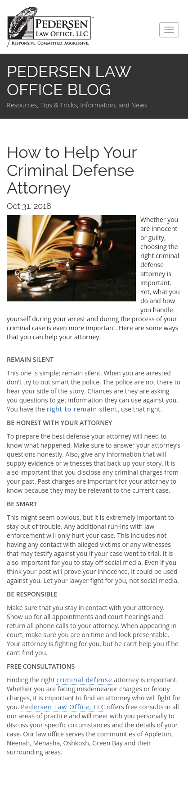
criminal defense (84, 679)
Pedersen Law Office (50, 27)
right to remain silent (81, 409)
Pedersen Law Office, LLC (63, 707)
